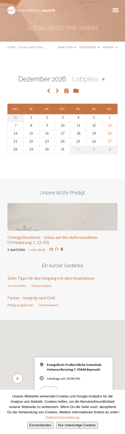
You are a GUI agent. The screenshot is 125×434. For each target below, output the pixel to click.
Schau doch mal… (32, 47)
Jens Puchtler (16, 285)
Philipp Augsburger (20, 305)
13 (109, 126)
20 (109, 133)
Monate (110, 47)
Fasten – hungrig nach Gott (31, 297)
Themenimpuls (41, 285)
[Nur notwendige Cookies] (118, 412)
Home (11, 47)
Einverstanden (40, 425)
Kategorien (89, 47)
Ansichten (67, 47)
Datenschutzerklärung (62, 417)
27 (109, 141)
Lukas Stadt (37, 249)
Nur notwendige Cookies (77, 425)
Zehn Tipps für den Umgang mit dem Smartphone (51, 278)
